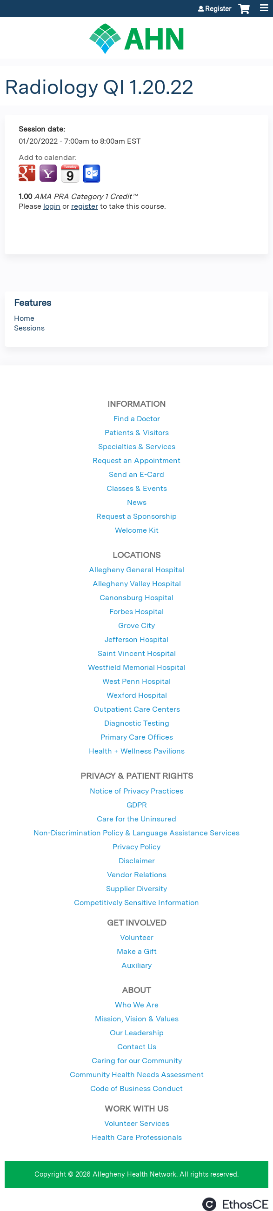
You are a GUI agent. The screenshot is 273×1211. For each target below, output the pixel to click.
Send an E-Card (136, 474)
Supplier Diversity (136, 888)
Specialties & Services (136, 446)
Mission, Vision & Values (137, 1018)
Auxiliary (136, 965)
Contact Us (136, 1046)
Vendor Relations (136, 874)
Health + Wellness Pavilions (137, 751)
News (136, 502)
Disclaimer (137, 860)
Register (218, 9)
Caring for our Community (137, 1060)
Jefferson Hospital (136, 639)
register (84, 206)
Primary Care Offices (136, 737)
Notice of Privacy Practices (136, 791)
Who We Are (137, 1004)
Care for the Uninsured (136, 818)
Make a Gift (137, 951)
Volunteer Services (136, 1123)
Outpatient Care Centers (136, 709)
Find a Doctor (136, 418)
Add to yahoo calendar (49, 174)
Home (24, 318)
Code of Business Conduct (136, 1088)
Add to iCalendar (70, 173)
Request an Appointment (136, 460)
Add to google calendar (28, 174)
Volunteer (136, 937)
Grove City (136, 625)
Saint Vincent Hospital (137, 653)
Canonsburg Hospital (136, 597)
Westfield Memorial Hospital (137, 667)
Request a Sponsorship (136, 516)
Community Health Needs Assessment (137, 1074)
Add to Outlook (92, 174)
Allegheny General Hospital (136, 569)
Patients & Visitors (137, 432)
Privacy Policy (136, 846)
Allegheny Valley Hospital (137, 583)
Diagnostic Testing (136, 723)
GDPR (137, 805)
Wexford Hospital (137, 695)
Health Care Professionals (137, 1137)
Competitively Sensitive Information (136, 902)
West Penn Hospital (136, 681)
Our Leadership (137, 1032)
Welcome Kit (137, 530)
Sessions (29, 328)
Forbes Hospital (136, 611)
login (51, 206)
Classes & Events (137, 488)
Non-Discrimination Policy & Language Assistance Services (136, 832)
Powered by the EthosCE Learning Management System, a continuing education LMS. (235, 1204)
